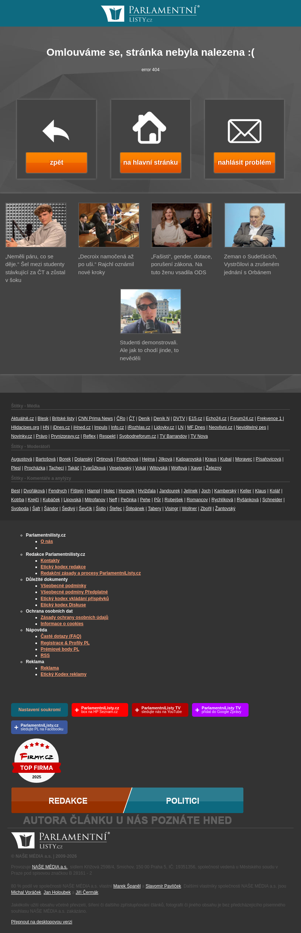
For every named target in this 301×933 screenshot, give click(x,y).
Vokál (140, 468)
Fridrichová (127, 459)
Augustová (21, 459)
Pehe (145, 499)
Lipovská (72, 499)
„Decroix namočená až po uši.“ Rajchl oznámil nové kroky (106, 264)
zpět (56, 162)
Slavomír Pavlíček (163, 886)
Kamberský (225, 490)
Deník (144, 418)
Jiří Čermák (87, 892)
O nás (47, 541)
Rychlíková (222, 499)
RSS (45, 655)
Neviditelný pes (251, 427)
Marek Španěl (127, 886)
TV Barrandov (173, 436)
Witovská (159, 468)
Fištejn (77, 490)
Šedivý (68, 508)
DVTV (179, 418)
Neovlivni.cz (220, 427)
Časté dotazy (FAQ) (61, 636)
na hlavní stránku (150, 162)
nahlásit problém (244, 162)
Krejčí (33, 499)
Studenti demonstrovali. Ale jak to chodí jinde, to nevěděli (149, 350)
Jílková (165, 459)
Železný (213, 468)
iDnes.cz (61, 427)
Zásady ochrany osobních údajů (74, 617)
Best (15, 490)
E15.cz (195, 418)
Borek (65, 459)
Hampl (93, 490)
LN (181, 427)
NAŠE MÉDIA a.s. (50, 867)
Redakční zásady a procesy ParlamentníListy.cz (91, 573)
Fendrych (57, 490)
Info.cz (117, 427)
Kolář (275, 490)
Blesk (43, 418)
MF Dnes (196, 427)
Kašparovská (188, 459)
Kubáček (51, 499)
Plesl (16, 468)
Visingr (171, 508)
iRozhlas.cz (139, 427)
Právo (41, 436)
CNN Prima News (95, 418)
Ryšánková (248, 499)
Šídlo (101, 508)
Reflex (89, 436)
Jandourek (169, 490)
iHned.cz (82, 427)
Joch (206, 490)
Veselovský (120, 468)
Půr (157, 499)
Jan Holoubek (57, 892)
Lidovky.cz (164, 427)
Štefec (115, 508)
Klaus (260, 490)
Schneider (272, 499)
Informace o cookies (62, 623)
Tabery (154, 508)
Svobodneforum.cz (137, 436)
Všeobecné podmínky (63, 585)
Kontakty (50, 560)
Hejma (148, 459)
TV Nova (199, 436)
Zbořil (206, 508)
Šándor (51, 508)
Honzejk (126, 490)
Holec (109, 490)
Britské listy (63, 418)
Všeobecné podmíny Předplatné (74, 592)
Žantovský (225, 508)
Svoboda (19, 508)
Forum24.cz (241, 418)
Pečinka (129, 499)
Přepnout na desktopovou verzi (41, 922)
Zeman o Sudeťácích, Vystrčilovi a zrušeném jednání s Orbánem (252, 264)
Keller (246, 490)
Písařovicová (268, 459)
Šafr (36, 508)
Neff (113, 499)
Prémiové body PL (60, 649)
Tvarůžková (94, 468)
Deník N (162, 418)
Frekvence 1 (270, 418)
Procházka (34, 468)
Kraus (210, 459)
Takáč (73, 468)
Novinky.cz (21, 436)
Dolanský (84, 459)
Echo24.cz (216, 418)
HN (46, 427)
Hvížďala (146, 490)
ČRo (120, 418)
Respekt (107, 436)
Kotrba (17, 499)
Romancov (197, 499)
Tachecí (56, 468)
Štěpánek (135, 508)
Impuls (100, 427)
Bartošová (46, 459)
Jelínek (191, 490)
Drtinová (104, 459)
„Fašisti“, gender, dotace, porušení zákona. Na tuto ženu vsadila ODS (181, 264)
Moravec (243, 459)
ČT (132, 418)
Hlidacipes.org (25, 427)
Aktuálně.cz (22, 418)
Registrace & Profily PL (65, 642)
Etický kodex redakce (63, 566)
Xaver (196, 468)
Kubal (226, 459)
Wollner (189, 508)
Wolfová (179, 468)
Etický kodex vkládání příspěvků (75, 598)
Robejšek (174, 499)
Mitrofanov (95, 499)
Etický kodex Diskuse (63, 604)
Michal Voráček (26, 892)
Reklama (50, 668)
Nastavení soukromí (39, 709)
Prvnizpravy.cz (65, 436)
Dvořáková (34, 490)
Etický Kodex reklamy (63, 674)
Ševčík (85, 508)
